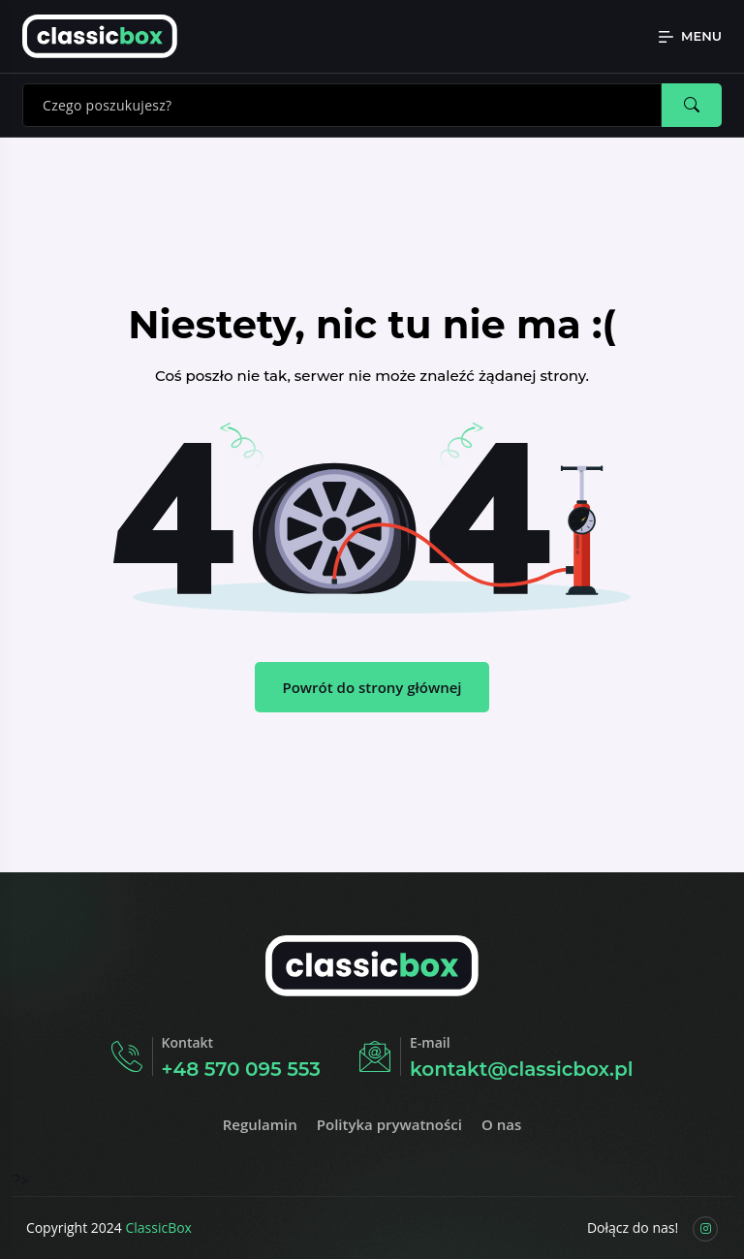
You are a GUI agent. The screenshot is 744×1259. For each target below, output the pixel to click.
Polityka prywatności (389, 1124)
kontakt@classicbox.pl (521, 1069)
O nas (501, 1124)
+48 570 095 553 (241, 1069)
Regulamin (260, 1124)
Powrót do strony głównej (371, 687)
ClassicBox (158, 1227)
